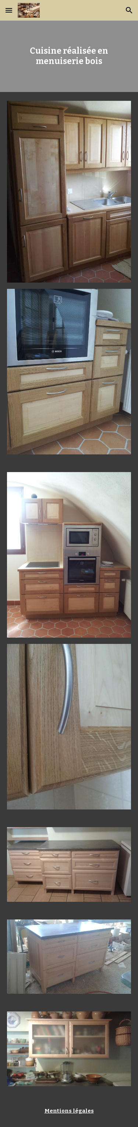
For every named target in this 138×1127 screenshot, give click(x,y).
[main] (69, 56)
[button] (9, 10)
